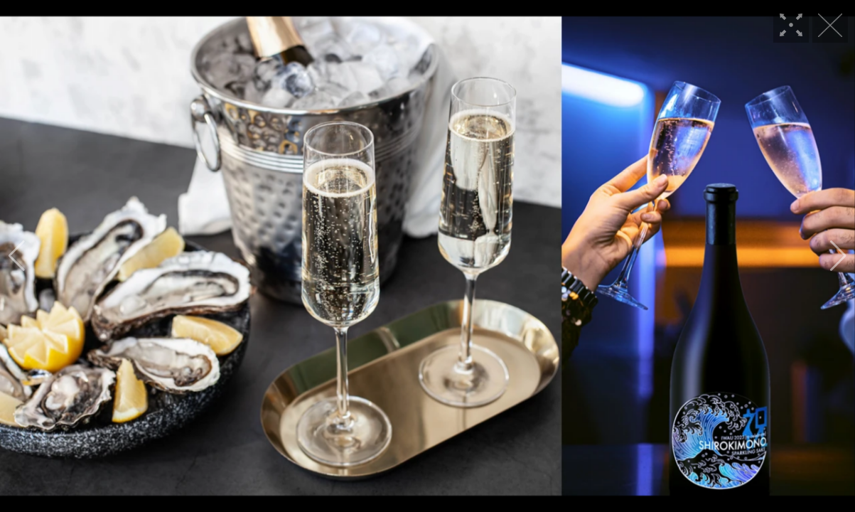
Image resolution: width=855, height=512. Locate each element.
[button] (16, 256)
